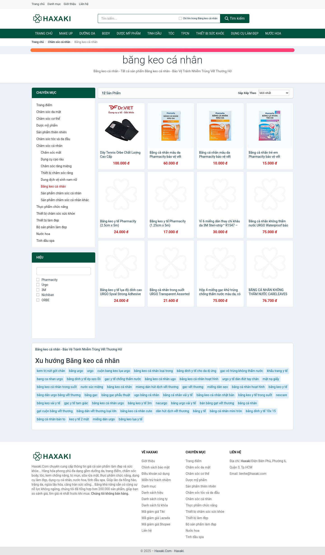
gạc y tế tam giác (76, 403)
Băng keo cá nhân (53, 186)
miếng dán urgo (104, 419)
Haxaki (179, 551)
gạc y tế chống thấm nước (122, 379)
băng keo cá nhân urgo (108, 403)
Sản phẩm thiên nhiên (51, 132)
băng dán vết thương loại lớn (96, 411)
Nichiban (45, 295)
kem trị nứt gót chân (51, 371)
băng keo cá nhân (119, 387)
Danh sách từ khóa (155, 505)
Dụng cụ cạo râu (52, 159)
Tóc (171, 33)
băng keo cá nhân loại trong (153, 371)
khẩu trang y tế (277, 371)
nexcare (281, 395)
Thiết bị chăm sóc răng (57, 173)
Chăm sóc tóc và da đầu (53, 139)
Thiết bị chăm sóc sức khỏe (55, 213)
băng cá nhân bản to (51, 419)
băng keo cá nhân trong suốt (57, 387)
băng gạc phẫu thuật (116, 395)
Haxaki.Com (163, 551)
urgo (90, 371)
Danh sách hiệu (152, 492)
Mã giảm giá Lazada (156, 518)
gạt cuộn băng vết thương (55, 411)
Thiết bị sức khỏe (210, 33)
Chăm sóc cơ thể (48, 118)
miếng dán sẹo (217, 387)
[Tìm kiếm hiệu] (138, 18)
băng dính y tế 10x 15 (261, 411)
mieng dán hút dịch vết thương (157, 387)
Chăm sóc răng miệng (56, 166)
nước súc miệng (92, 387)
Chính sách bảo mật (156, 467)
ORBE (42, 300)
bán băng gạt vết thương (217, 403)
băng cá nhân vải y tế (178, 395)
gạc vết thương (192, 387)
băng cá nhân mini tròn (226, 411)
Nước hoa (273, 33)
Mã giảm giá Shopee (156, 524)
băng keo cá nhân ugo (160, 379)
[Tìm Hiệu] (63, 271)
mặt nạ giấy (271, 379)
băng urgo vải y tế (183, 403)
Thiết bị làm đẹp (47, 220)
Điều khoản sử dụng (156, 473)
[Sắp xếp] (273, 93)
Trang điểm (44, 105)
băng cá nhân (247, 403)
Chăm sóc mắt (51, 152)
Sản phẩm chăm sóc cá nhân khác (65, 200)
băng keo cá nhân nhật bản (215, 395)
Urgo (42, 285)
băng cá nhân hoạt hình (248, 387)
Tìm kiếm (235, 18)
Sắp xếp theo (247, 93)
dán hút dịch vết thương (172, 411)
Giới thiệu (70, 4)
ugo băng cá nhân (146, 395)
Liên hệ (83, 4)
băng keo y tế (278, 387)
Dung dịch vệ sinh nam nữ (59, 179)
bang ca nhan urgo (50, 379)
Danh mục (54, 4)
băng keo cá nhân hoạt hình (199, 379)
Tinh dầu (154, 33)
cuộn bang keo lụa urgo (113, 371)
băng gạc (91, 395)
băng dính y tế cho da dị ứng (196, 371)
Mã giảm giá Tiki (153, 511)
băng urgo (76, 371)
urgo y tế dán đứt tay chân (240, 379)
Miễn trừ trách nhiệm (156, 480)
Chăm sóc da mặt (48, 112)
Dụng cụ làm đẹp (244, 33)
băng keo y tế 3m (140, 403)
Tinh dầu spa (45, 240)
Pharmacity (47, 280)
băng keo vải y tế (48, 403)
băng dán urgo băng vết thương (59, 395)
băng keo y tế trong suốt (255, 395)
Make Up (66, 33)
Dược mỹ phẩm (128, 33)
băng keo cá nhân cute (136, 411)
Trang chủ (38, 4)
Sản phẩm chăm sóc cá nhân (61, 193)
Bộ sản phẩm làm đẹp (51, 227)
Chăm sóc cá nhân (59, 42)
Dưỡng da (87, 33)
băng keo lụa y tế (130, 419)
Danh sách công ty (155, 499)
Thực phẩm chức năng (52, 207)
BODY (106, 33)
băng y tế (199, 411)
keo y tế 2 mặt (79, 419)
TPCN (185, 33)
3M (41, 290)
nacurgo (161, 403)
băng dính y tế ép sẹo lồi (84, 379)
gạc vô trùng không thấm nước (241, 371)
